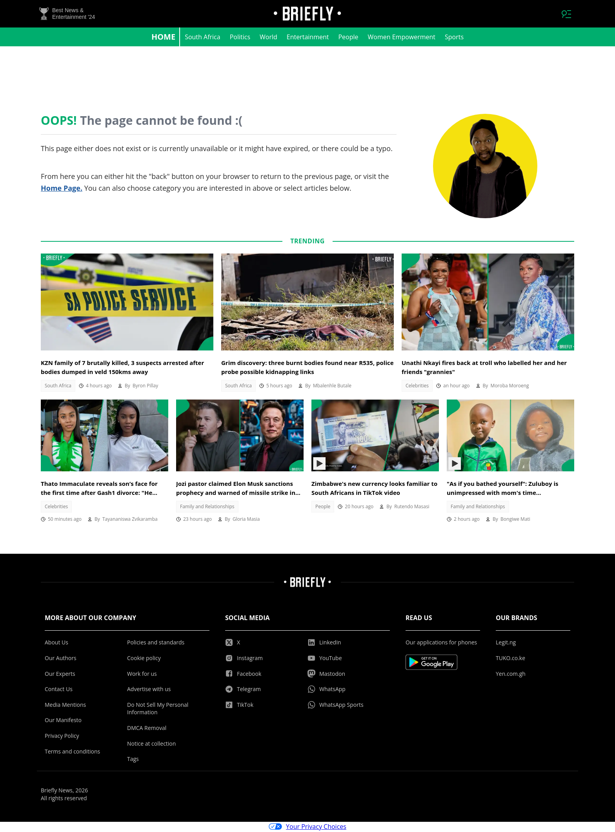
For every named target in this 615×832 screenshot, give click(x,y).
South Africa (202, 37)
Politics (240, 37)
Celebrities (417, 386)
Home (163, 37)
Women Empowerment (402, 37)
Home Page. (61, 188)
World (268, 37)
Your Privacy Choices (307, 827)
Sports (454, 37)
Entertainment (308, 37)
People (348, 37)
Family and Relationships (207, 507)
